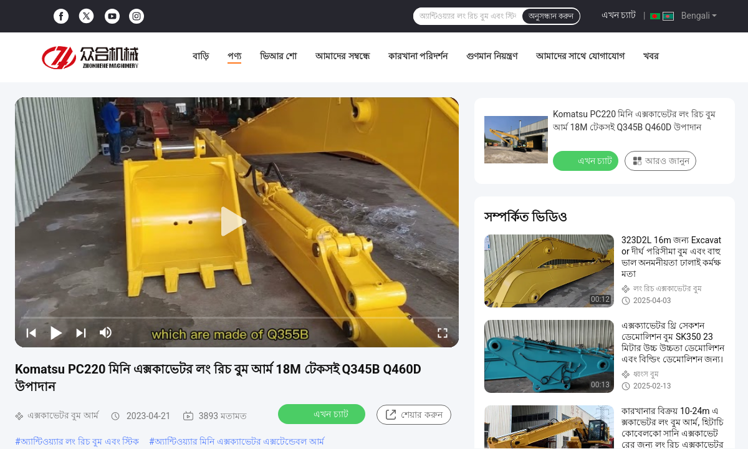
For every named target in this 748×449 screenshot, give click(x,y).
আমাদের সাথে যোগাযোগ (580, 56)
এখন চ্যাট (619, 15)
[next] (81, 332)
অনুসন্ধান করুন (551, 16)
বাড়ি (201, 56)
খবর (651, 56)
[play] (236, 222)
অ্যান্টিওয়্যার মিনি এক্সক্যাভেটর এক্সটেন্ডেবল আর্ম (239, 442)
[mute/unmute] (106, 332)
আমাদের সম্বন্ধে (342, 56)
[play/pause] (56, 332)
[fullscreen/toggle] (442, 332)
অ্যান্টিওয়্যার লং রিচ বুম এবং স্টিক (80, 442)
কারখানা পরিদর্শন (418, 56)
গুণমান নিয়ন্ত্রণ (491, 56)
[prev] (31, 332)
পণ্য (234, 56)
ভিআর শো (278, 56)
